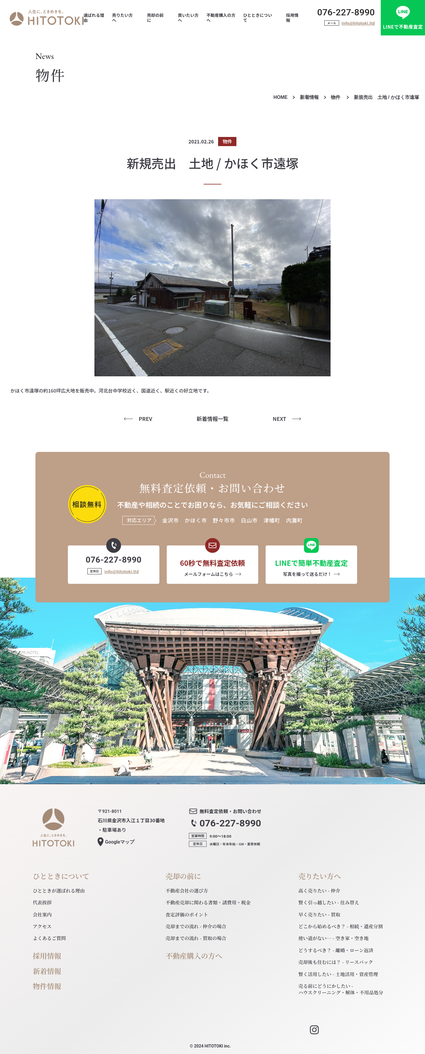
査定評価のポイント (187, 914)
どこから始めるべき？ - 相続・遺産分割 (340, 926)
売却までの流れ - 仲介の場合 (196, 926)
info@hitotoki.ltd (358, 23)
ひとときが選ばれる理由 (59, 890)
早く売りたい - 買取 (319, 914)
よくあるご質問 (49, 938)
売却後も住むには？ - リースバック (335, 962)
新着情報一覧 (212, 418)
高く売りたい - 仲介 (319, 890)
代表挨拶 (42, 902)
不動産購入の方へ (194, 956)
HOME (280, 97)
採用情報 (47, 956)
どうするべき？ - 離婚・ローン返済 (335, 950)
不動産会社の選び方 (187, 890)
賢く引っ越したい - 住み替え (328, 902)
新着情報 (309, 97)
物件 (336, 97)
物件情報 (47, 986)
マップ (119, 842)
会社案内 (42, 914)
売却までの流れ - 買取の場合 (196, 938)
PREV (145, 418)
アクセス (42, 926)
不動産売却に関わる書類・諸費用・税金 (208, 902)
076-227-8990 (346, 12)
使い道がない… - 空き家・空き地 (333, 938)
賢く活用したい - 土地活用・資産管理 (338, 974)
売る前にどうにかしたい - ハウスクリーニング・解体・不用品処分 (340, 989)
